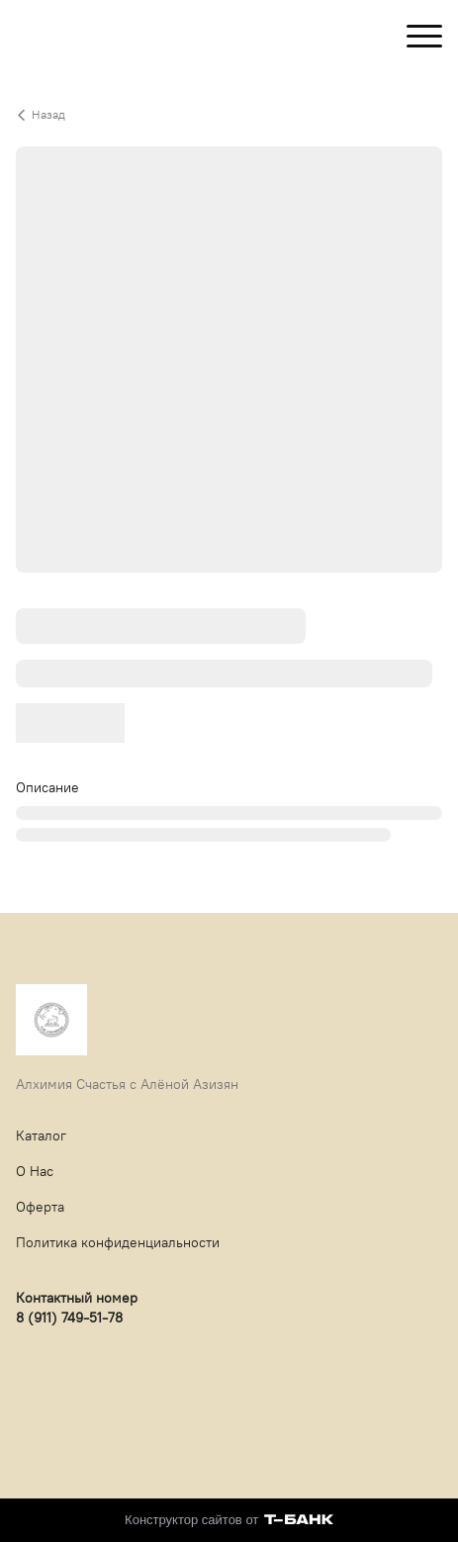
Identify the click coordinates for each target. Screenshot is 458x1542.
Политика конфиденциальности (118, 1242)
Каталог (41, 1136)
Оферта (40, 1207)
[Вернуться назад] (229, 115)
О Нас (34, 1171)
